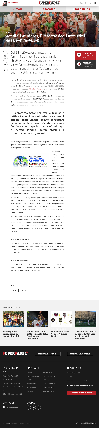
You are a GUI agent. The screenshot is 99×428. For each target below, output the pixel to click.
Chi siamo (30, 372)
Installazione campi (48, 390)
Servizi (29, 379)
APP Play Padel (31, 387)
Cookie (28, 423)
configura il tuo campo (48, 353)
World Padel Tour (48, 372)
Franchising (30, 390)
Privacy (21, 423)
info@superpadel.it (12, 407)
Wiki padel (46, 379)
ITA (81, 3)
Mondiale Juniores (36, 89)
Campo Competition (49, 383)
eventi (23, 290)
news (7, 32)
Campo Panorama (48, 387)
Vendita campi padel (33, 376)
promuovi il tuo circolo (80, 353)
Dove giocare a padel (49, 376)
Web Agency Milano (83, 423)
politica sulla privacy (87, 385)
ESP (86, 3)
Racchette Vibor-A (32, 383)
